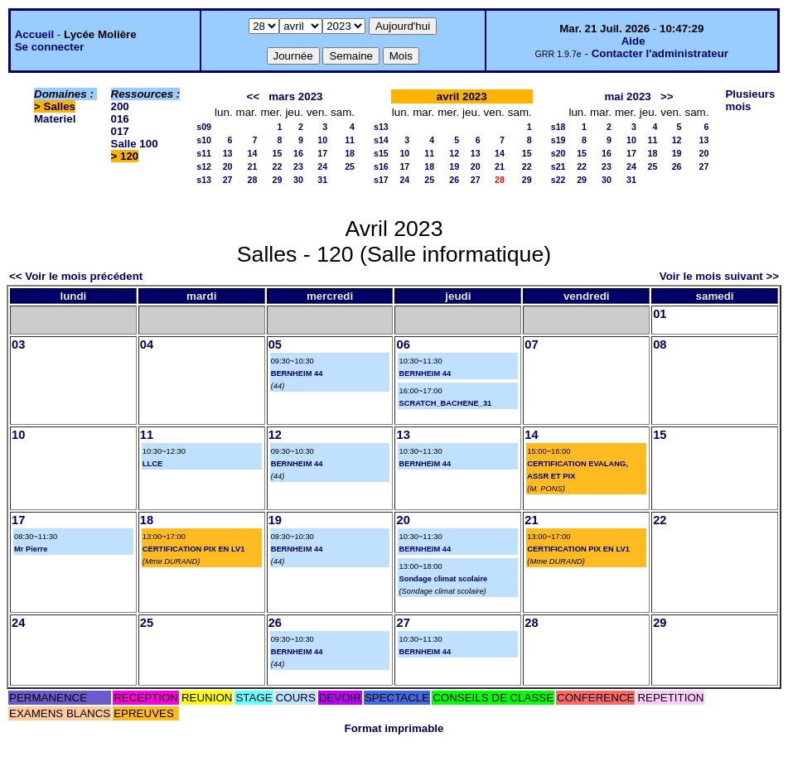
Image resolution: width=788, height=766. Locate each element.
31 (322, 180)
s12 (203, 166)
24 (322, 166)
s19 (558, 140)
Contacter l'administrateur (660, 53)
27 (228, 180)
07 (531, 344)
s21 (558, 166)
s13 (203, 180)
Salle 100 (134, 143)
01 (659, 313)
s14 (381, 140)
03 (18, 344)
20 (228, 166)
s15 (381, 153)
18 (350, 153)
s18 (558, 127)
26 (454, 180)
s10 (203, 140)
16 (298, 153)
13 (228, 153)
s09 (203, 127)
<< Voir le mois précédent (76, 276)
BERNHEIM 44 (297, 373)
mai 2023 (627, 96)
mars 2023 (295, 96)
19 (454, 166)
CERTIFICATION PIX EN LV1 (194, 549)
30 (298, 180)
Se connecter (50, 47)
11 (350, 140)
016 (120, 119)
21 (253, 166)
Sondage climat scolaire (443, 579)
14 (253, 153)
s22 (558, 180)
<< (253, 96)
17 (322, 153)
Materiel (54, 119)
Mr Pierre (30, 549)
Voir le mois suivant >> (719, 276)
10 (322, 140)
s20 (558, 153)
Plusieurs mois (750, 100)
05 (275, 344)
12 (454, 153)
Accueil (34, 34)
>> (667, 96)
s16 (381, 166)
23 (298, 166)
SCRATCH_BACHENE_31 (445, 403)
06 (402, 344)
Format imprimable (394, 728)
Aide (633, 41)
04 (146, 344)
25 (350, 166)
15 (278, 153)
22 (278, 166)
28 (253, 180)
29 (278, 180)
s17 (381, 180)
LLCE (152, 464)
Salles (60, 106)
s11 (203, 153)
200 (120, 106)
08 (659, 344)
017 (120, 131)
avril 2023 (462, 96)
